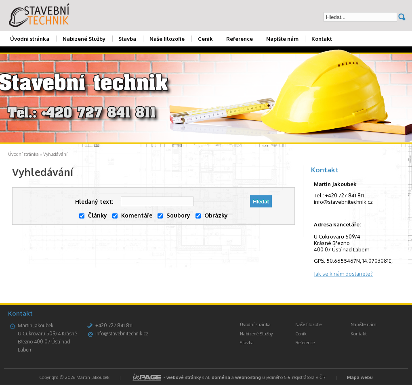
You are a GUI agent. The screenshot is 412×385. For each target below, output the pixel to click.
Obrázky (211, 215)
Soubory (174, 215)
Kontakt (321, 39)
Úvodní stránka (29, 39)
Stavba (127, 39)
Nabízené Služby (84, 39)
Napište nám (282, 39)
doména (221, 377)
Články (93, 215)
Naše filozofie (167, 39)
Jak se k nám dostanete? (343, 273)
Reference (239, 39)
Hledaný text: (94, 201)
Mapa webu (360, 377)
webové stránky (183, 377)
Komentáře (132, 215)
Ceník (205, 39)
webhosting (248, 377)
